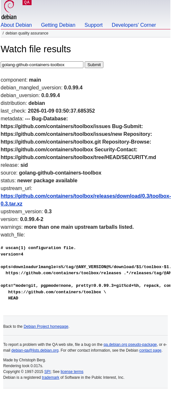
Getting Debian (58, 25)
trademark (50, 377)
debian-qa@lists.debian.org (34, 350)
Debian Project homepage (46, 326)
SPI (47, 371)
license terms (72, 371)
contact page (150, 350)
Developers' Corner (134, 25)
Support (94, 25)
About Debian (16, 25)
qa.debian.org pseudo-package (130, 344)
